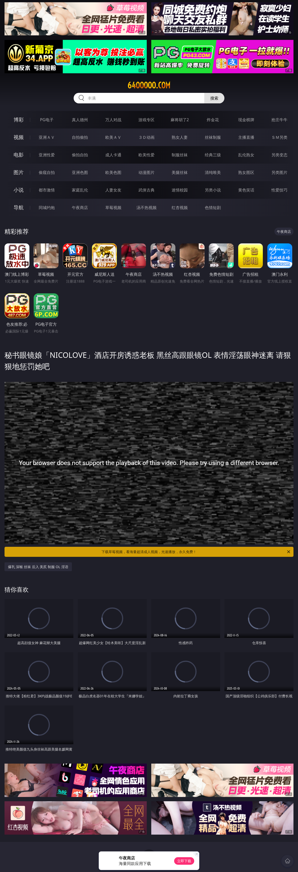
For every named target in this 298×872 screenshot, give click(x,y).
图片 (19, 172)
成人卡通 (113, 155)
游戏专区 (146, 119)
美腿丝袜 (180, 172)
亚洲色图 (80, 172)
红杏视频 (180, 207)
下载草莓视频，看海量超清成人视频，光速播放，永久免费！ (196, 552)
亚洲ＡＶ (47, 137)
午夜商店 (80, 207)
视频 (19, 137)
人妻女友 (113, 190)
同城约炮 (47, 207)
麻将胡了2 (180, 119)
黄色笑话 (246, 190)
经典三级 (213, 155)
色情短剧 (213, 207)
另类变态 (279, 155)
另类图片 (279, 172)
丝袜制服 (213, 137)
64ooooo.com (148, 85)
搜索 (214, 98)
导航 (19, 207)
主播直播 (246, 137)
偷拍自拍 (80, 155)
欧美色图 (113, 172)
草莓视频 (113, 207)
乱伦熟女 (246, 155)
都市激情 (47, 190)
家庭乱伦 (80, 190)
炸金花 (213, 119)
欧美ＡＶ (113, 137)
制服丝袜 (180, 155)
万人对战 (113, 119)
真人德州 (80, 119)
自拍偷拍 (80, 137)
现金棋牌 (246, 119)
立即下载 (184, 860)
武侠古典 (146, 190)
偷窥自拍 (47, 172)
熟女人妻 (180, 137)
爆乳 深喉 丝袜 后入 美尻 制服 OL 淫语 (38, 566)
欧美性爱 (146, 155)
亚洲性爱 (47, 155)
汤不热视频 (146, 207)
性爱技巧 (279, 190)
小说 (19, 189)
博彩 (19, 119)
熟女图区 (246, 172)
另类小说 (213, 190)
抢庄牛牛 (279, 119)
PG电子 (46, 119)
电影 (19, 154)
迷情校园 (180, 190)
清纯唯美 (213, 172)
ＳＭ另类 (279, 137)
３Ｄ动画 (146, 137)
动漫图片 (146, 172)
